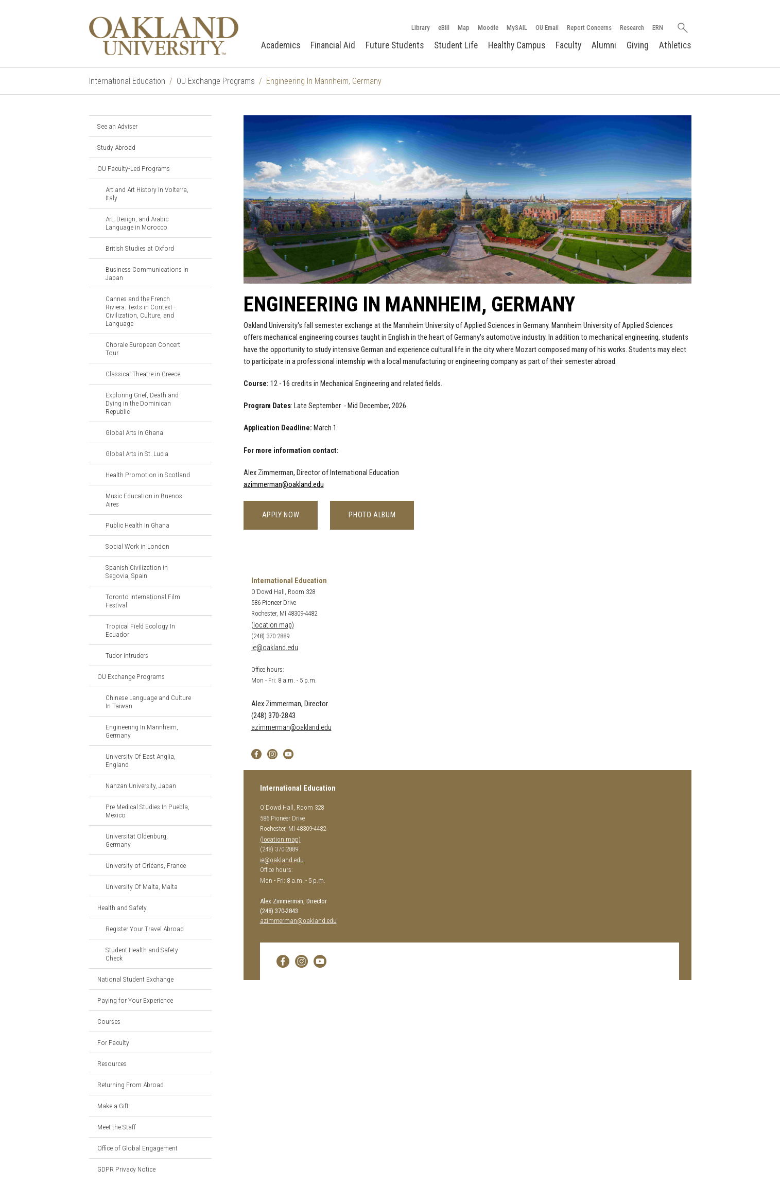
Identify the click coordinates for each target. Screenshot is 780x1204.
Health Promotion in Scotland (148, 474)
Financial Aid (332, 45)
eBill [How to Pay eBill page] (443, 27)
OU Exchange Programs (216, 81)
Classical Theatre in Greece (143, 374)
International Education (127, 81)
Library (420, 27)
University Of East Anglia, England (141, 760)
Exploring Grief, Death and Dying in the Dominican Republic (142, 403)
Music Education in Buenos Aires (144, 500)
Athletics (675, 45)
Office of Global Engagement (137, 1148)
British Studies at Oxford (140, 248)
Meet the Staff (116, 1127)
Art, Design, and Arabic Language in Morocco (137, 223)
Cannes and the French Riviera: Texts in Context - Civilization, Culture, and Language (141, 310)
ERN (657, 27)
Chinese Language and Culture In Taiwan (148, 701)
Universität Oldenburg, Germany (137, 840)
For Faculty (113, 1042)
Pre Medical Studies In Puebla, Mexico (147, 810)
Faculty (568, 45)
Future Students (395, 45)
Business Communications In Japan (147, 273)
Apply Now (281, 515)
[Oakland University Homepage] (164, 35)
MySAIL (517, 27)
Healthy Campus (516, 45)
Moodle (488, 27)
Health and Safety (122, 907)
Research (632, 27)
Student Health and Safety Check (142, 954)
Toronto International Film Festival (143, 600)
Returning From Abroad (130, 1084)
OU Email (547, 27)
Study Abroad (116, 147)
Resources (112, 1063)
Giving (638, 45)
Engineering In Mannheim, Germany (142, 731)
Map (464, 27)
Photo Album (372, 515)
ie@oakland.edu (274, 647)
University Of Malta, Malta (142, 886)
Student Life (456, 45)
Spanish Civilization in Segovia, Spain (137, 571)
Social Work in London (137, 546)
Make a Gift (113, 1106)
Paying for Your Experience (135, 1000)
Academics (280, 45)
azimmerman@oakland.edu (284, 484)
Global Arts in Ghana (134, 432)
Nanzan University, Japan (141, 785)
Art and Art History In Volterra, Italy (147, 193)
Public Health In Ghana (137, 525)
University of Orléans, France (146, 865)
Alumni (604, 45)
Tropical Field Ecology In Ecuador (140, 630)
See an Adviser (117, 126)
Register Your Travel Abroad (145, 928)
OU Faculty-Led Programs (133, 168)
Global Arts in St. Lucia (137, 453)
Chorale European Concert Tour (143, 348)
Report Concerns (589, 27)
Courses (108, 1021)
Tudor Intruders (127, 655)
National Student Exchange (135, 979)
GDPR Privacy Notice (126, 1169)
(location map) (272, 625)
